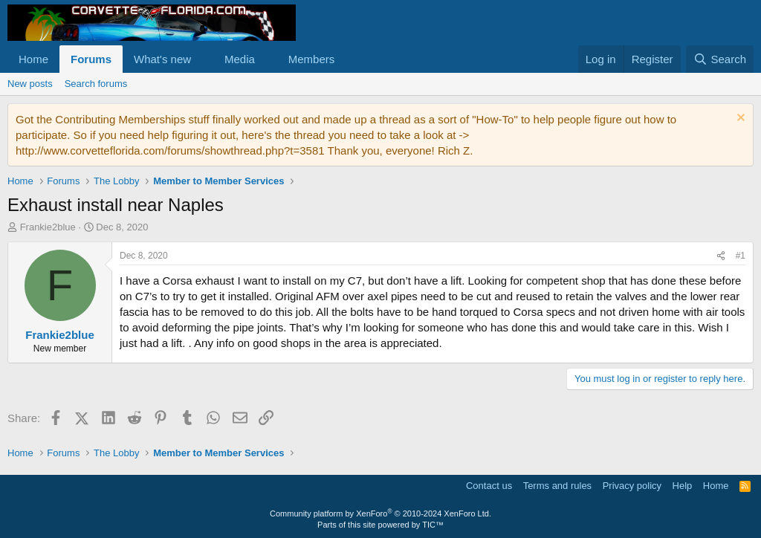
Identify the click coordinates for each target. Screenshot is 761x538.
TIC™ (433, 524)
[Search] (720, 59)
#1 (740, 255)
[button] (202, 59)
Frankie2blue (48, 227)
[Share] (721, 256)
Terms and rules (557, 485)
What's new (162, 59)
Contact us (489, 485)
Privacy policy (632, 485)
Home (33, 59)
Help (683, 485)
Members (311, 59)
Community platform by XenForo (380, 513)
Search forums (96, 83)
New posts (30, 83)
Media (239, 59)
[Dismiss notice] (739, 119)
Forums (91, 59)
